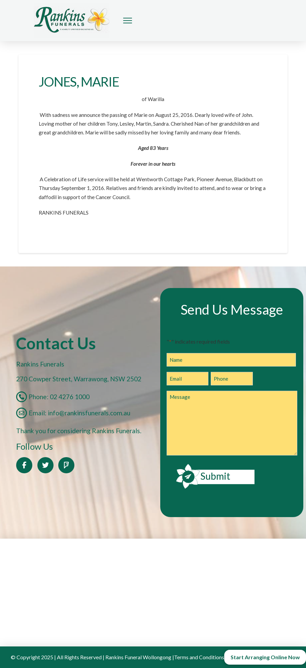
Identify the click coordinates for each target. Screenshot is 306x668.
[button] (127, 20)
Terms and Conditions (199, 657)
